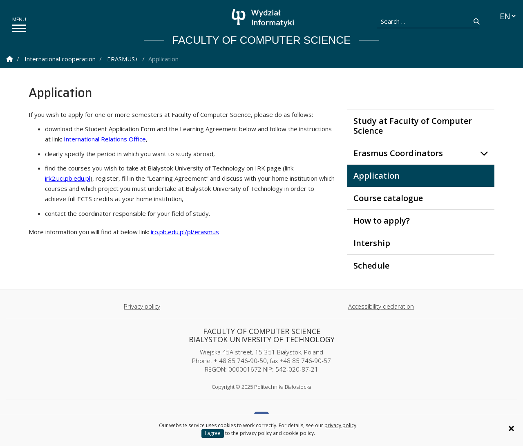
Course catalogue (388, 198)
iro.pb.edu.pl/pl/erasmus (185, 232)
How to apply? (381, 220)
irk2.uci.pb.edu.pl (67, 178)
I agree (213, 433)
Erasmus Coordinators (398, 153)
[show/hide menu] (19, 28)
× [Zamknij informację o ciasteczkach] (511, 428)
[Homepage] (264, 18)
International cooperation (60, 59)
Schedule (371, 265)
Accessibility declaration (381, 306)
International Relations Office (105, 139)
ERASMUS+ (123, 59)
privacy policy (340, 425)
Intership (371, 243)
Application (376, 175)
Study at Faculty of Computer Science (412, 125)
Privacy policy (142, 306)
